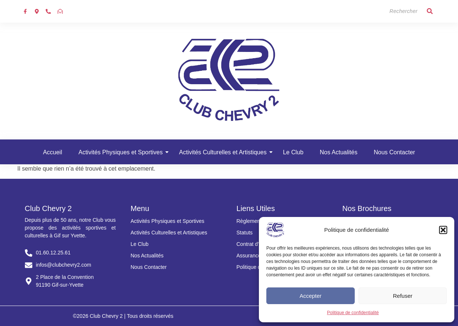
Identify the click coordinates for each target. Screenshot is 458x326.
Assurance (249, 256)
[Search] (389, 11)
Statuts (245, 233)
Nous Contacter (394, 152)
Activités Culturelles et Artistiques (225, 152)
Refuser (403, 296)
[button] (443, 230)
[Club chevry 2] (229, 79)
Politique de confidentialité (353, 312)
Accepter (310, 296)
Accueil (52, 152)
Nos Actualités (338, 152)
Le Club (293, 152)
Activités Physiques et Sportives (122, 152)
